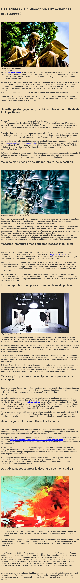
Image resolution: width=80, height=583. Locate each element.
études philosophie (13, 72)
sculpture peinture (34, 402)
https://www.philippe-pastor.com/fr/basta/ (20, 143)
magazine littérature (58, 255)
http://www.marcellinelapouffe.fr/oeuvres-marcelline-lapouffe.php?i (36, 440)
